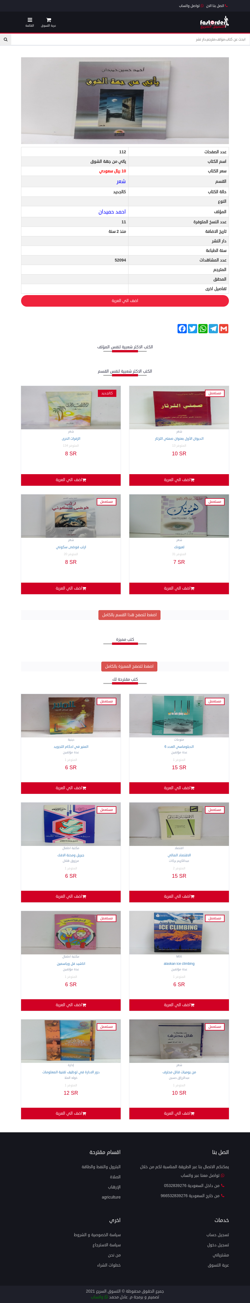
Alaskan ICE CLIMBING (179, 963)
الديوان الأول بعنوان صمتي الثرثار (179, 438)
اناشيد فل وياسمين (71, 963)
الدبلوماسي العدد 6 (179, 746)
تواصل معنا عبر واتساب (203, 1175)
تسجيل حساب (217, 1235)
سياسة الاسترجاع (107, 1245)
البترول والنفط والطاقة (101, 1167)
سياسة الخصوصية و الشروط (97, 1235)
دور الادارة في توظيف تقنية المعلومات (71, 1072)
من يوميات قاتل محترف (179, 1072)
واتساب (99, 1297)
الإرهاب (114, 1187)
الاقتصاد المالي (179, 855)
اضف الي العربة (80, 301)
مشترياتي (221, 1255)
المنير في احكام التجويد (71, 746)
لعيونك (179, 547)
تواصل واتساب (191, 5)
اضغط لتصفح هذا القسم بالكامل (129, 615)
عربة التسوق (218, 1265)
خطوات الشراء (109, 1265)
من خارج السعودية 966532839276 (193, 1196)
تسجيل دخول (218, 1245)
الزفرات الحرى (71, 438)
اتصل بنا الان (216, 5)
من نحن (114, 1255)
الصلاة (115, 1177)
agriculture (111, 1197)
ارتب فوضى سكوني (71, 547)
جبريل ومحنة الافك (70, 855)
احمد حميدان (112, 212)
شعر (121, 181)
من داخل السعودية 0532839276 (194, 1185)
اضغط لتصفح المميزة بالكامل (129, 666)
